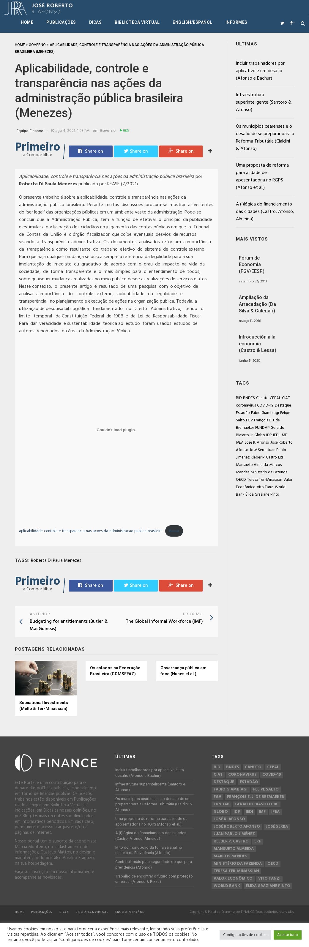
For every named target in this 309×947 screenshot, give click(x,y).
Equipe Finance (29, 131)
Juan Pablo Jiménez (234, 834)
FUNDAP (262, 428)
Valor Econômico (233, 879)
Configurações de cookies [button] (245, 935)
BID (239, 398)
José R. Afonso (257, 442)
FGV (249, 420)
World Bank (227, 886)
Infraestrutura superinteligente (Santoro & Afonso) (263, 102)
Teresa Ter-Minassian (264, 480)
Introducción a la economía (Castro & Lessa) (257, 343)
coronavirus (246, 405)
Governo (108, 130)
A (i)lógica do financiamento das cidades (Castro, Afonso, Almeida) (265, 211)
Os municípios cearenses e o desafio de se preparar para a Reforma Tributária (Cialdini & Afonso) (265, 138)
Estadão (243, 413)
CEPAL (275, 398)
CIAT (286, 398)
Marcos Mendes (230, 856)
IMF (284, 435)
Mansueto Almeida (252, 465)
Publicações (61, 22)
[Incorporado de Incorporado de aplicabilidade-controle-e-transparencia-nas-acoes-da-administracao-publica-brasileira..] (116, 430)
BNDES (249, 398)
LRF (281, 457)
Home (27, 22)
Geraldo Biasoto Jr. (256, 804)
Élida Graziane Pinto (262, 494)
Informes (236, 22)
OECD (241, 480)
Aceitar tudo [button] (287, 935)
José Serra (258, 450)
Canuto (262, 398)
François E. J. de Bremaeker (255, 797)
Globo (259, 435)
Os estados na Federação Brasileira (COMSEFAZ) (115, 670)
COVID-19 (265, 405)
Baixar (174, 531)
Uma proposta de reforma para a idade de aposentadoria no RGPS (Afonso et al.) (262, 177)
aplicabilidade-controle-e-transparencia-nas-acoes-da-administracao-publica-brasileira (91, 531)
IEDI (276, 435)
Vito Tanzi (265, 487)
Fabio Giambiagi (265, 413)
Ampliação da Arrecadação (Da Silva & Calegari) (257, 304)
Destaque (283, 405)
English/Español (192, 22)
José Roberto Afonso (237, 827)
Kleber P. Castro (264, 457)
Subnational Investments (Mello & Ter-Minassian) (43, 705)
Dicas (95, 22)
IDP (269, 435)
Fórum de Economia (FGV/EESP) (251, 264)
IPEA (240, 442)
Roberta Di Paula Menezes (56, 560)
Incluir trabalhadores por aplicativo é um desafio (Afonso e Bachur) (260, 71)
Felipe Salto (266, 790)
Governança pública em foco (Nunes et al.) (183, 670)
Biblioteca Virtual (137, 22)
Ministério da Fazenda (269, 472)
